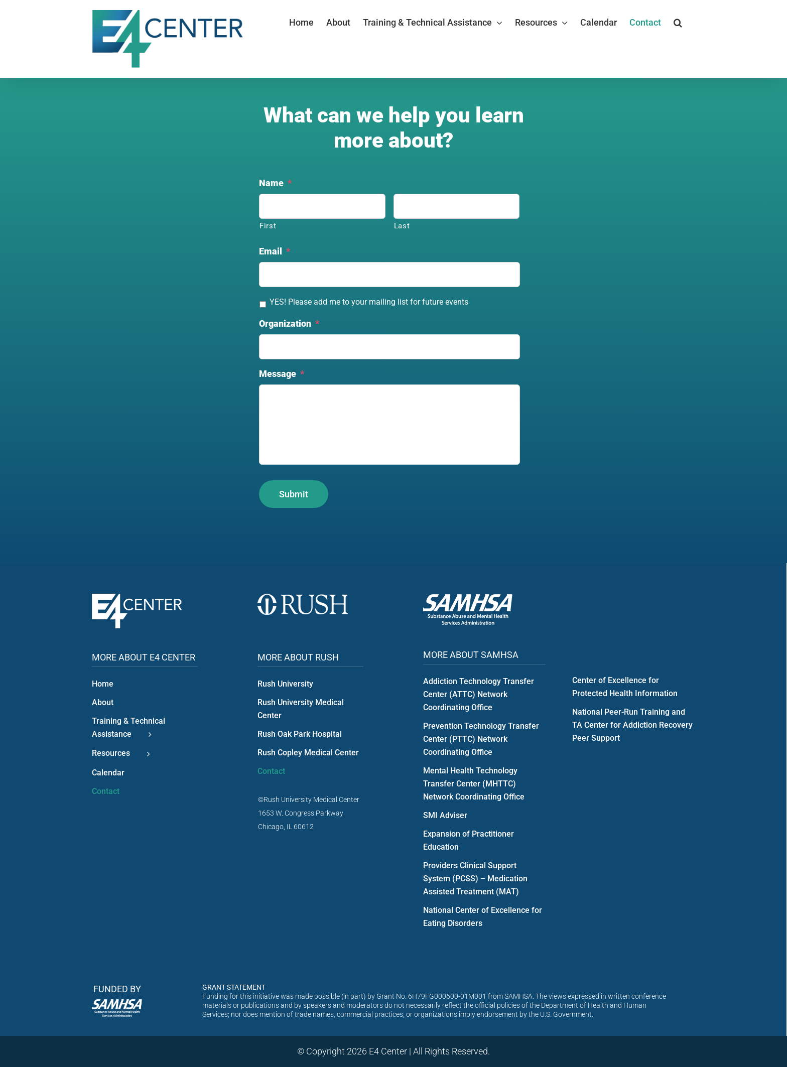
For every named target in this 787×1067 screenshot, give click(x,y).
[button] (678, 22)
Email (274, 251)
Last (402, 225)
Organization (289, 323)
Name (275, 183)
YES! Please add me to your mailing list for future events (369, 302)
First (267, 225)
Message (281, 373)
